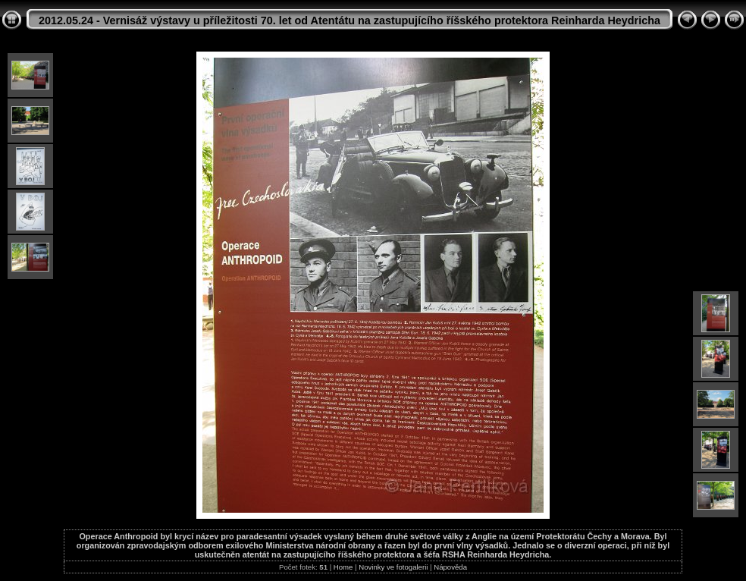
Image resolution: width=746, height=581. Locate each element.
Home (343, 567)
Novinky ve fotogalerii (393, 567)
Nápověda (450, 567)
